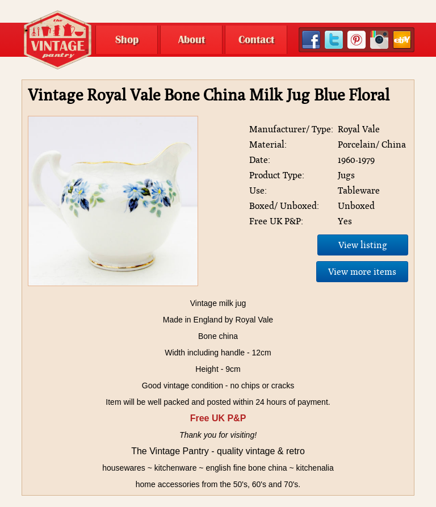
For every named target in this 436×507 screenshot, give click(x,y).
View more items (362, 271)
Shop (127, 39)
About (191, 39)
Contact (256, 39)
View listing (362, 245)
